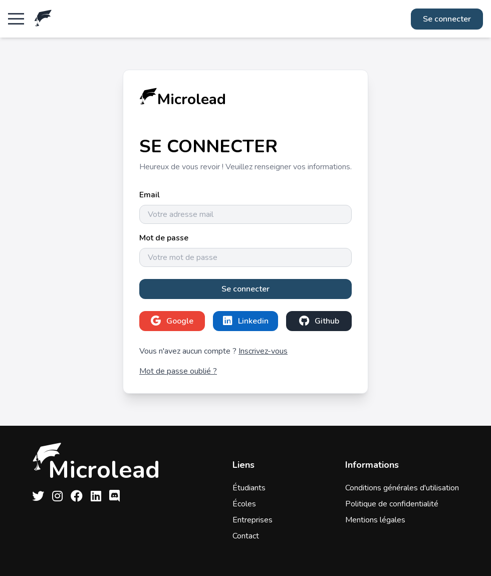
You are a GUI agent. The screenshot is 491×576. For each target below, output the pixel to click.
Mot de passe (163, 237)
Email (149, 194)
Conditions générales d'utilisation (402, 487)
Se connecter (447, 19)
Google (172, 321)
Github (319, 321)
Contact (245, 535)
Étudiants (249, 487)
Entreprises (252, 519)
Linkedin (246, 321)
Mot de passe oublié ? (178, 371)
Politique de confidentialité (391, 503)
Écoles (244, 503)
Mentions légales (375, 519)
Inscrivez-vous (263, 351)
